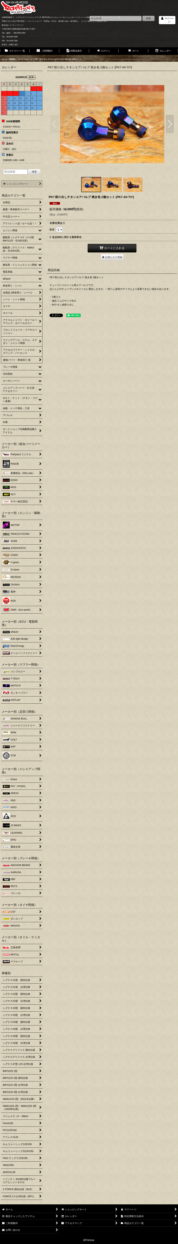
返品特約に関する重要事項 (65, 237)
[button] (54, 124)
